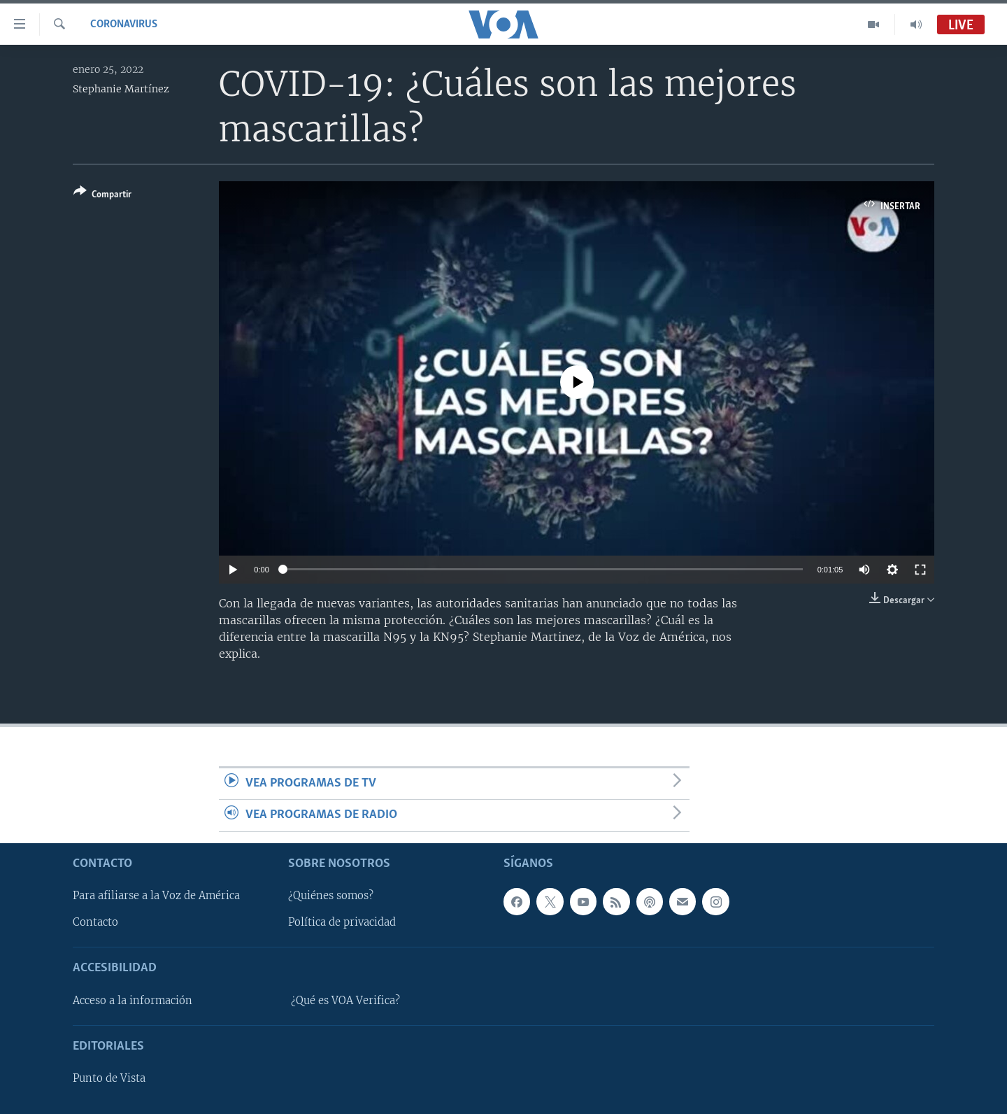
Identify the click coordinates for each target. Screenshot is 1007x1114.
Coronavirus (123, 24)
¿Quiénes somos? (330, 895)
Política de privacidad (342, 922)
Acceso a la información (132, 1000)
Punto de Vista (109, 1078)
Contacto (95, 922)
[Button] (102, 195)
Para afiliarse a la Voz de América (156, 895)
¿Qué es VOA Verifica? (345, 1000)
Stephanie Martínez (121, 89)
